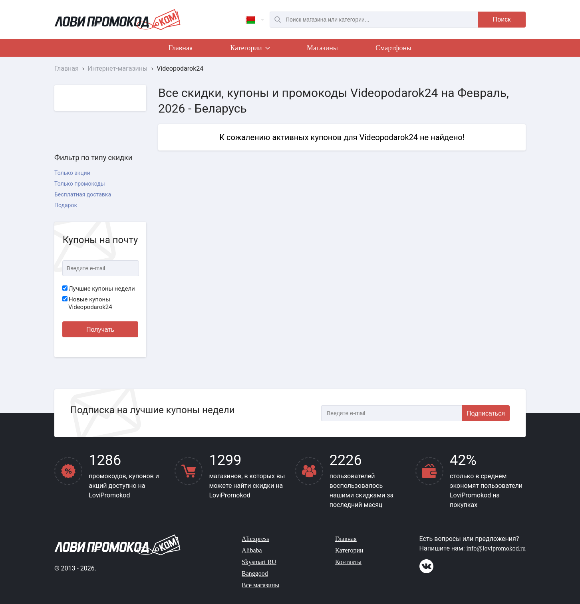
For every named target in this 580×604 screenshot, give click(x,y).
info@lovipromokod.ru (496, 548)
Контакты (348, 561)
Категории (249, 49)
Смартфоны (393, 48)
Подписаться (486, 413)
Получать (100, 329)
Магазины (322, 48)
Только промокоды (79, 183)
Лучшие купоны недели (98, 288)
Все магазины (260, 585)
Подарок (65, 205)
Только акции (72, 173)
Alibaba (252, 550)
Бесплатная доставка (82, 194)
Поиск (501, 19)
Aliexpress (255, 538)
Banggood (255, 573)
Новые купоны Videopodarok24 (87, 303)
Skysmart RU (259, 561)
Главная (181, 48)
